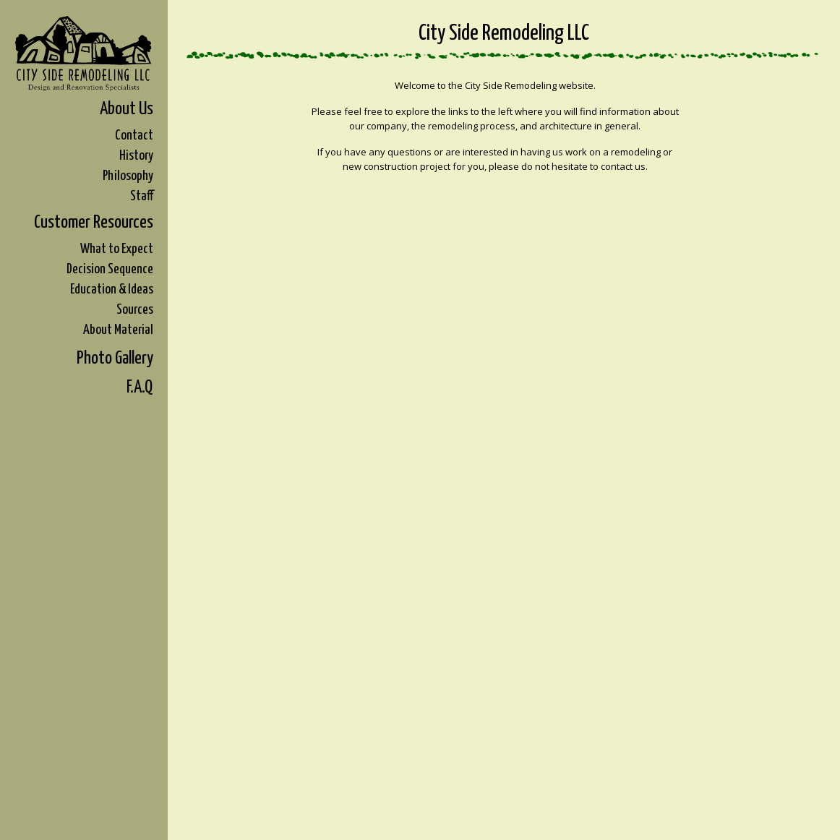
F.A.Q (140, 387)
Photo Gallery (115, 358)
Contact (134, 135)
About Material (118, 330)
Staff (141, 196)
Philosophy (128, 176)
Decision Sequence (110, 269)
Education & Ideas (111, 289)
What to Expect (116, 249)
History (136, 156)
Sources (134, 310)
